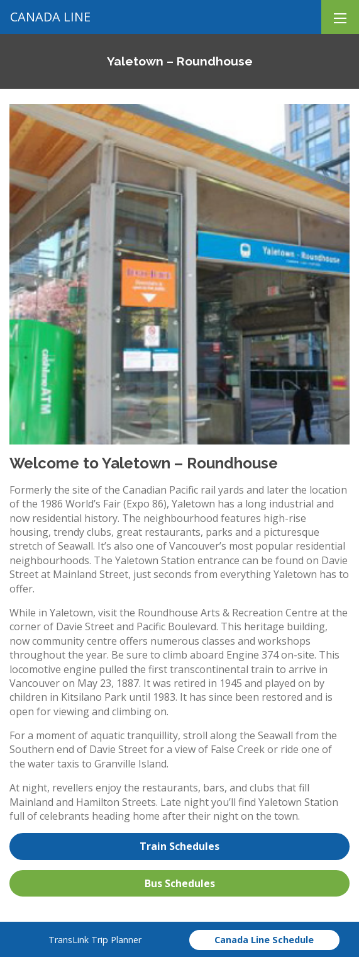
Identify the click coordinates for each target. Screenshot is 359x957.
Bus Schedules (180, 883)
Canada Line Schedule (264, 940)
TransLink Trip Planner (94, 940)
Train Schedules (179, 846)
